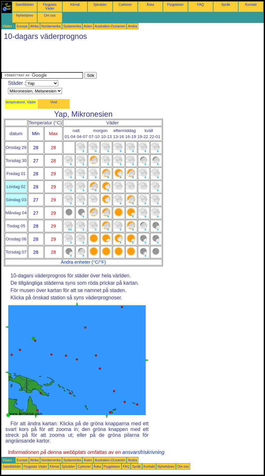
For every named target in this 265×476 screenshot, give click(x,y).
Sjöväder (100, 4)
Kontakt (250, 4)
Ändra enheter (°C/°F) (83, 262)
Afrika (34, 26)
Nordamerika (51, 26)
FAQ (200, 4)
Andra (132, 26)
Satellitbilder (24, 4)
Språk (225, 4)
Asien (88, 26)
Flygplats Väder (50, 6)
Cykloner (125, 4)
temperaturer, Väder (21, 102)
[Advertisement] (117, 57)
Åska (150, 4)
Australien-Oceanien (110, 26)
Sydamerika (72, 26)
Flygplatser (175, 4)
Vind (53, 102)
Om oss (50, 15)
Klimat (75, 4)
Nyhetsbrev (24, 15)
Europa (22, 26)
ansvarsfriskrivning (143, 452)
